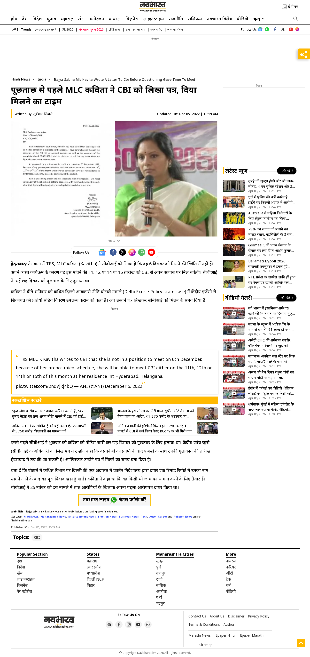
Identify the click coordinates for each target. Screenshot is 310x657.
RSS (191, 644)
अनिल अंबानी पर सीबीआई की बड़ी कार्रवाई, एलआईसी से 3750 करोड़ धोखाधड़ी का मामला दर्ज (49, 428)
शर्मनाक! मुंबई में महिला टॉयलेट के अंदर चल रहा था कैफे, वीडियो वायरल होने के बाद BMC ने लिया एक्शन (271, 407)
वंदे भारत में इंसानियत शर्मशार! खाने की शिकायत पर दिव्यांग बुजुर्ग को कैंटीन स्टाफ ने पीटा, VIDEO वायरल (271, 311)
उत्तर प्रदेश (94, 567)
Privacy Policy (258, 616)
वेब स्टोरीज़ (24, 591)
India (42, 79)
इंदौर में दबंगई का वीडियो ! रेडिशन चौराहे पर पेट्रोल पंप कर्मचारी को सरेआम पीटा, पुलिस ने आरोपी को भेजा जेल (271, 391)
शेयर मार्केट (156, 29)
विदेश (37, 19)
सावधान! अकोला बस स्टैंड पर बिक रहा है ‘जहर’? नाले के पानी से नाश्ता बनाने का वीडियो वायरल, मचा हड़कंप (271, 359)
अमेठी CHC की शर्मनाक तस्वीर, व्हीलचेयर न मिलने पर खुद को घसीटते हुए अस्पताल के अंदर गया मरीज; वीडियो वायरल (271, 343)
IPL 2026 (67, 29)
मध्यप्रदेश (93, 573)
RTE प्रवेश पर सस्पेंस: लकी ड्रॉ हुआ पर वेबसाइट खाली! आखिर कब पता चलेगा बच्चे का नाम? (271, 280)
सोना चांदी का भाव (135, 29)
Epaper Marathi (252, 635)
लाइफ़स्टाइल (153, 19)
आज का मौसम (175, 29)
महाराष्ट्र (67, 19)
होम (14, 19)
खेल (81, 19)
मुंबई (159, 561)
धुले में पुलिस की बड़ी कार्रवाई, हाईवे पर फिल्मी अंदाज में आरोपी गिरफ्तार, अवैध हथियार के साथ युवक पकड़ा (270, 200)
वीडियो (242, 19)
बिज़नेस (132, 19)
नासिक (161, 585)
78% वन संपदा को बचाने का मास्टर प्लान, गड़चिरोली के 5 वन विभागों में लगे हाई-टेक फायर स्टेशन (270, 232)
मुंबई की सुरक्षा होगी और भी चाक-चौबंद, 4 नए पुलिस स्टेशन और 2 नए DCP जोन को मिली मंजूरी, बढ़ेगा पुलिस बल (271, 183)
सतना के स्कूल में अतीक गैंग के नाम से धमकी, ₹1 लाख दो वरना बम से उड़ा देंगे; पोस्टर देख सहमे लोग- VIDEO (270, 327)
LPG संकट (114, 29)
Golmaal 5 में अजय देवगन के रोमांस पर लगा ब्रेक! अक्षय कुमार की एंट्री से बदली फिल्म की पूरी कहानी (269, 248)
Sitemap (205, 644)
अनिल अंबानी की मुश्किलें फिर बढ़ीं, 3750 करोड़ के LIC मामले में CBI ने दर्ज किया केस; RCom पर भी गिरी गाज (155, 428)
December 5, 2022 (123, 386)
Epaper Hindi (225, 635)
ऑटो (229, 573)
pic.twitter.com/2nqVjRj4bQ (44, 386)
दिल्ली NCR (95, 579)
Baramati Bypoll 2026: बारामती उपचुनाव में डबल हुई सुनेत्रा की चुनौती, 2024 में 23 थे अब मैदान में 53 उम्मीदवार (270, 264)
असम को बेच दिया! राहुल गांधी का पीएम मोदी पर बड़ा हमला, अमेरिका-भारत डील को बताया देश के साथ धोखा (271, 375)
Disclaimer (236, 616)
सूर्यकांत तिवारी (43, 114)
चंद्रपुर (160, 603)
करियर (231, 567)
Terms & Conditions (204, 624)
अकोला (161, 591)
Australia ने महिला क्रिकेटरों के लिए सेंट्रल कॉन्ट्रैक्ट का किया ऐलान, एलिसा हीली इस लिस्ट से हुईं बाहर (271, 216)
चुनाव (51, 19)
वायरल (115, 19)
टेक (228, 579)
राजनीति (176, 19)
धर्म (228, 585)
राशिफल (195, 19)
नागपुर (160, 573)
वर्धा (159, 597)
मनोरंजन (97, 19)
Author (229, 624)
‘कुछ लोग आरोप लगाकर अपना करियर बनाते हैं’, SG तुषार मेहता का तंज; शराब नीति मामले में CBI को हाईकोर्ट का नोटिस (50, 413)
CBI (37, 537)
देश (25, 19)
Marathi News (199, 635)
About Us (217, 616)
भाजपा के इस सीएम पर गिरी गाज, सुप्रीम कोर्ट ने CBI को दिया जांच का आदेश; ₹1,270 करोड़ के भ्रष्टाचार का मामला (155, 413)
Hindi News (20, 79)
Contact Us (197, 616)
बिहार (91, 585)
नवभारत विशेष (219, 19)
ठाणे (159, 579)
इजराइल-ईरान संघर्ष (45, 29)
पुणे (158, 567)
